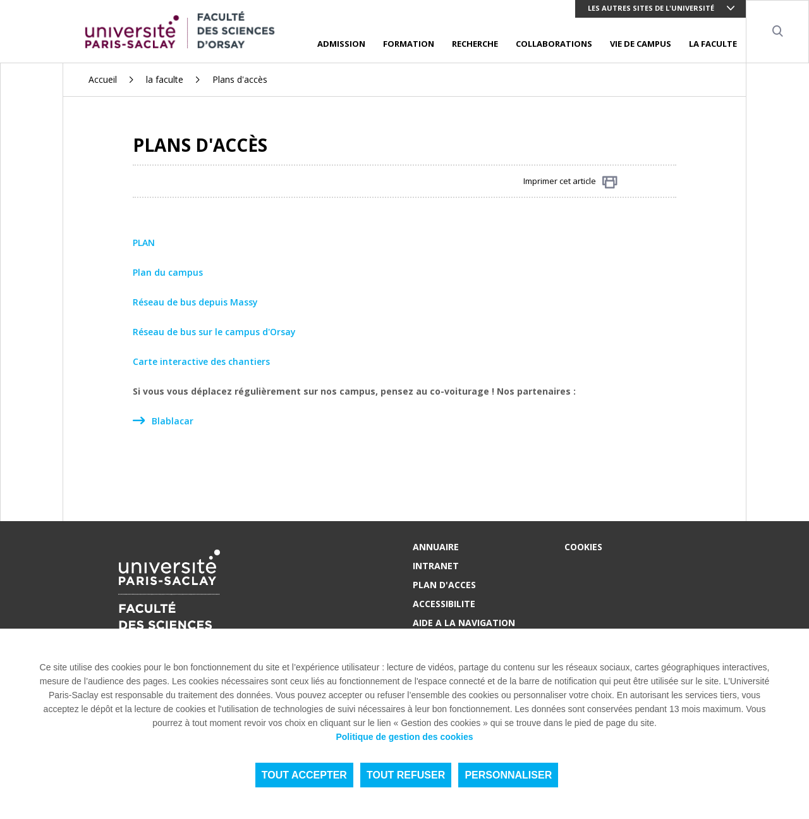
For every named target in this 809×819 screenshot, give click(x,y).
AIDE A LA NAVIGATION (464, 623)
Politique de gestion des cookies (404, 737)
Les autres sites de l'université (651, 8)
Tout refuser (406, 775)
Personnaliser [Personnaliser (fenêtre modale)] (508, 775)
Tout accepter (304, 775)
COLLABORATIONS (554, 43)
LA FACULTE (713, 43)
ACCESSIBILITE (444, 604)
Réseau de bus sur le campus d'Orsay (214, 332)
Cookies (583, 547)
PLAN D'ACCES (444, 585)
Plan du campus (168, 272)
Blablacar (172, 421)
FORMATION (408, 43)
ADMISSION (341, 43)
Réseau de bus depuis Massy (195, 302)
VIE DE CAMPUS (640, 43)
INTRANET (436, 566)
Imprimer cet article (570, 181)
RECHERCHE (475, 43)
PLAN (144, 243)
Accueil (102, 79)
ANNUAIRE (436, 547)
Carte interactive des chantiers (201, 361)
